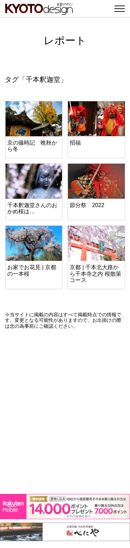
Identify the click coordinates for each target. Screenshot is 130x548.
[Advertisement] (65, 411)
